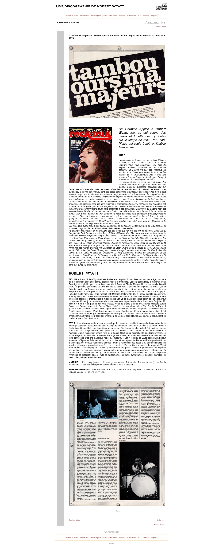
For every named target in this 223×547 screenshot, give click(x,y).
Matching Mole (96, 16)
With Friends (113, 16)
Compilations (131, 16)
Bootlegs (146, 16)
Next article (160, 520)
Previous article (74, 520)
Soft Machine (84, 16)
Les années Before (71, 16)
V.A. (139, 16)
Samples (122, 16)
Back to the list (161, 27)
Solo (105, 16)
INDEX (164, 5)
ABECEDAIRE (161, 9)
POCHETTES (161, 7)
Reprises (154, 16)
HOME (164, 3)
